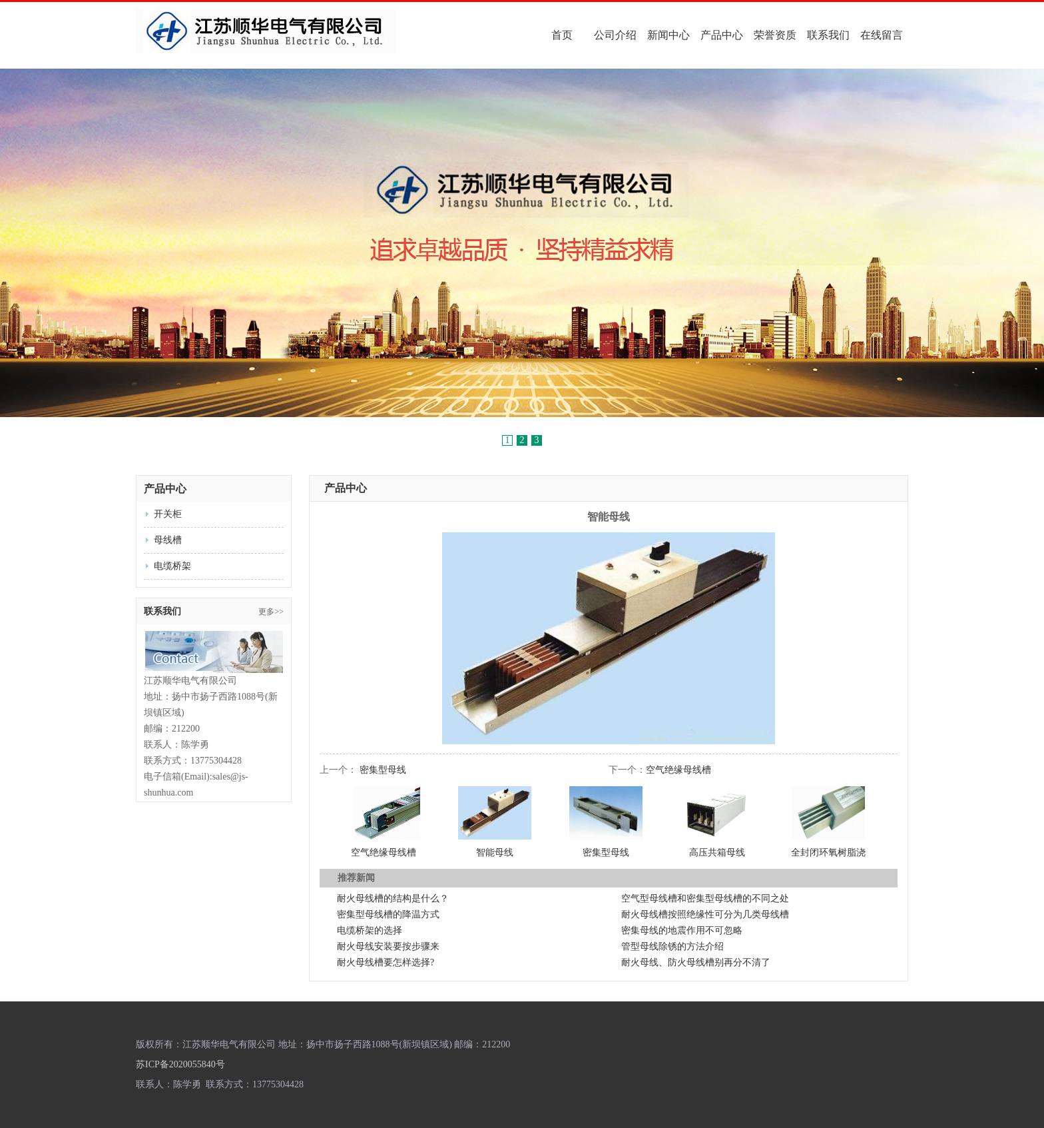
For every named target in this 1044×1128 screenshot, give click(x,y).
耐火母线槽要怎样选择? (385, 962)
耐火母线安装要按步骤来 (388, 946)
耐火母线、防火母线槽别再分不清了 (695, 962)
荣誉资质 (775, 35)
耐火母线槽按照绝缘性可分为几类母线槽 (705, 914)
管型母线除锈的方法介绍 (672, 946)
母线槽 (168, 540)
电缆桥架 (172, 566)
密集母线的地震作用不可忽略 (681, 930)
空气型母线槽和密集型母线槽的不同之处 (705, 898)
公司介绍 (615, 35)
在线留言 (881, 35)
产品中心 (721, 35)
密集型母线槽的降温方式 (388, 914)
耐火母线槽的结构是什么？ (393, 898)
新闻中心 (668, 35)
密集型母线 (383, 770)
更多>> (271, 611)
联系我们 (828, 35)
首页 (562, 35)
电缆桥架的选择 (369, 930)
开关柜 (168, 514)
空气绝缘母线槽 (678, 770)
